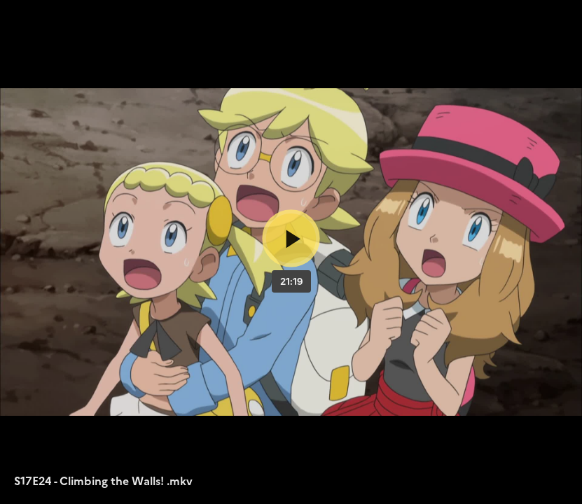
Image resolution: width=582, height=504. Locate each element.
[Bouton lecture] (291, 238)
